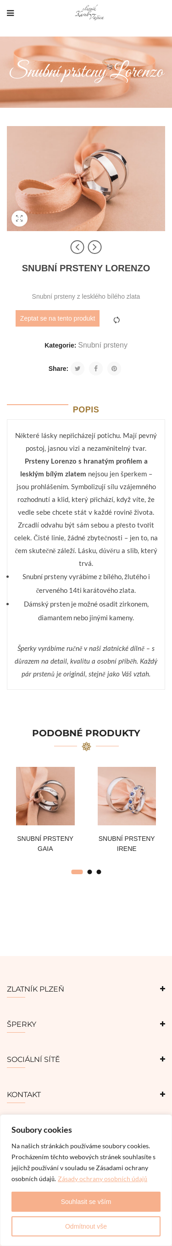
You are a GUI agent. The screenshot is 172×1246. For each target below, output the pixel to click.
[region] (86, 1180)
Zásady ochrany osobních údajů (102, 1179)
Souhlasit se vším (86, 1201)
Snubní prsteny (103, 345)
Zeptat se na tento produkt (57, 318)
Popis (86, 410)
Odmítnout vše (86, 1226)
